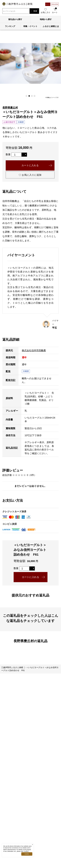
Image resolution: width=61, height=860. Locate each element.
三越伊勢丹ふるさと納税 (12, 667)
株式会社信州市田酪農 (34, 350)
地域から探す (46, 19)
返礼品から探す (15, 19)
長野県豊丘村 (10, 107)
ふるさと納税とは (51, 26)
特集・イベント (30, 26)
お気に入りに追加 (30, 174)
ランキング (10, 26)
